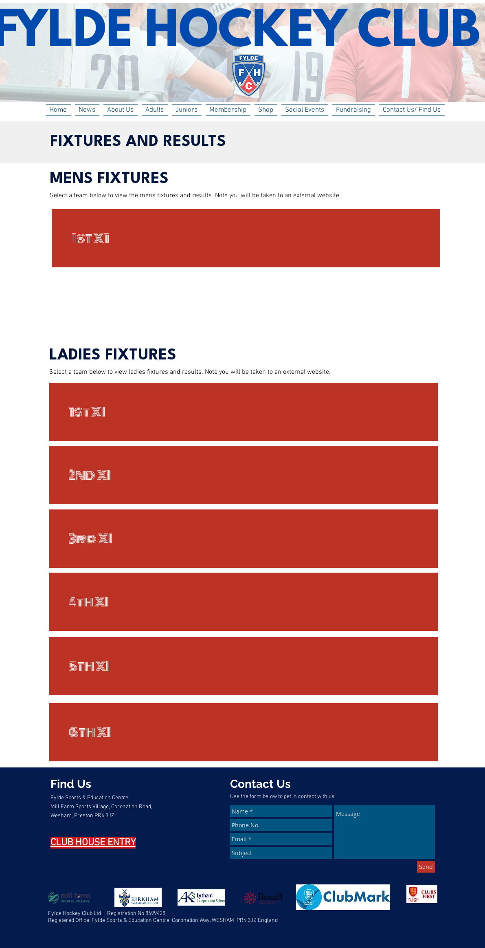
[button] (120, 110)
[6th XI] (243, 732)
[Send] (426, 867)
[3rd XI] (243, 538)
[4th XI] (243, 602)
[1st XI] (243, 412)
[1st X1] (246, 238)
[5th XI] (243, 666)
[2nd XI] (243, 475)
